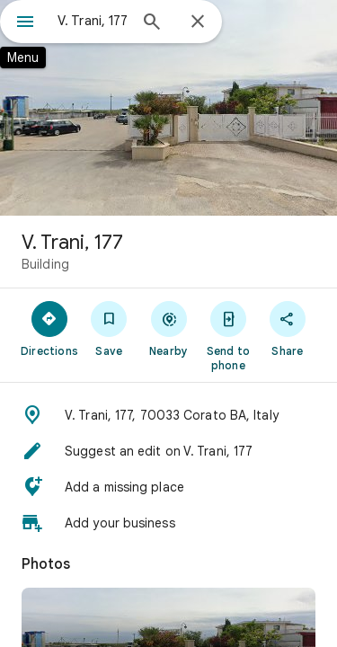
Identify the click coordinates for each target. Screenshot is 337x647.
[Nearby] (168, 328)
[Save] (108, 328)
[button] (168, 415)
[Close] (197, 22)
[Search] (151, 23)
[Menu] (25, 23)
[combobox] (92, 20)
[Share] (287, 328)
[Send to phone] (228, 335)
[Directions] (49, 328)
